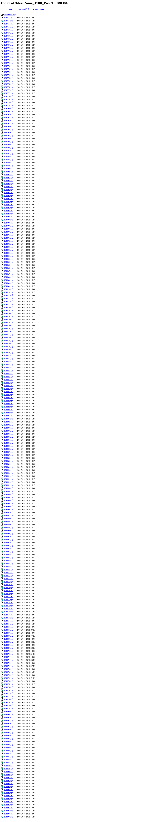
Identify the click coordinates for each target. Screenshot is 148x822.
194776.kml (8, 84)
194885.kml (8, 741)
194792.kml (8, 181)
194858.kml (8, 579)
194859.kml (8, 585)
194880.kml (8, 711)
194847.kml (8, 512)
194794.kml (8, 193)
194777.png (8, 93)
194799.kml (8, 223)
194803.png (8, 250)
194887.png (8, 757)
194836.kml (8, 446)
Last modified (23, 9)
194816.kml (8, 325)
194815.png (8, 322)
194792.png (8, 184)
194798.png (8, 220)
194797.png (8, 214)
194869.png (8, 648)
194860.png (8, 594)
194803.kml (8, 247)
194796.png (8, 208)
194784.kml (8, 132)
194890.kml (8, 772)
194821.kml (8, 355)
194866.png (8, 630)
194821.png (8, 359)
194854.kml (8, 554)
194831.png (8, 419)
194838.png (8, 461)
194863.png (8, 612)
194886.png (8, 750)
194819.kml (8, 343)
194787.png (8, 153)
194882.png (8, 726)
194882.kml (8, 723)
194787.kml (8, 150)
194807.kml (8, 271)
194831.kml (8, 416)
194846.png (8, 509)
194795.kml (8, 199)
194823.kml (8, 368)
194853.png (8, 551)
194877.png (8, 696)
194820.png (8, 352)
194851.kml (8, 536)
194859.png (8, 588)
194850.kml (8, 530)
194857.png (8, 576)
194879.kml (8, 705)
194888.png (8, 763)
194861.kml (8, 597)
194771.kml (8, 54)
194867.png (8, 636)
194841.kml (8, 476)
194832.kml (8, 422)
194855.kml (8, 561)
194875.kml (8, 681)
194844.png (8, 497)
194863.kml (8, 609)
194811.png (8, 298)
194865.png (8, 624)
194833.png (8, 431)
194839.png (8, 467)
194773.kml (8, 66)
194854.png (8, 558)
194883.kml (8, 729)
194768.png (8, 39)
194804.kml (8, 253)
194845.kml (8, 500)
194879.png (8, 708)
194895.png (8, 805)
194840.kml (8, 470)
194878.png (8, 702)
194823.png (8, 371)
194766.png (8, 27)
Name (10, 9)
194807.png (8, 274)
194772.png (8, 63)
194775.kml (8, 78)
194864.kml (8, 615)
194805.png (8, 262)
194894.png (8, 799)
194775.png (8, 81)
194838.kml (8, 458)
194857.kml (8, 573)
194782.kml (8, 120)
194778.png (8, 99)
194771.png (8, 57)
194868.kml (8, 639)
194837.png (8, 455)
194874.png (8, 678)
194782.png (8, 123)
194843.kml (8, 488)
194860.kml (8, 591)
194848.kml (8, 518)
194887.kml (8, 754)
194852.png (8, 545)
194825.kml (8, 380)
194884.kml (8, 735)
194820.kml (8, 349)
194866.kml (8, 627)
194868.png (8, 642)
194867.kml (8, 633)
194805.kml (8, 259)
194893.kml (8, 790)
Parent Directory (10, 15)
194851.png (8, 539)
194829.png (8, 407)
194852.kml (8, 542)
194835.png (8, 443)
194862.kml (8, 603)
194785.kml (8, 138)
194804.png (8, 256)
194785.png (8, 141)
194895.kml (8, 802)
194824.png (8, 377)
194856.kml (8, 567)
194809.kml (8, 283)
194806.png (8, 268)
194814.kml (8, 313)
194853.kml (8, 548)
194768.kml (8, 36)
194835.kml (8, 440)
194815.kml (8, 319)
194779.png (8, 105)
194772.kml (8, 60)
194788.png (8, 160)
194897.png (8, 817)
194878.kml (8, 699)
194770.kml (8, 48)
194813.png (8, 310)
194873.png (8, 672)
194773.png (8, 69)
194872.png (8, 666)
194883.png (8, 732)
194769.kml (8, 42)
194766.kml (8, 24)
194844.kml (8, 494)
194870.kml (8, 651)
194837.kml (8, 452)
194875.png (8, 684)
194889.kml (8, 766)
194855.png (8, 564)
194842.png (8, 485)
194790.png (8, 172)
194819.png (8, 346)
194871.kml (8, 657)
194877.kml (8, 693)
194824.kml (8, 374)
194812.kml (8, 301)
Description (39, 9)
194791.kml (8, 175)
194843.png (8, 491)
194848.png (8, 521)
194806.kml (8, 265)
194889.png (8, 769)
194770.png (8, 51)
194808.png (8, 280)
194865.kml (8, 621)
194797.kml (8, 211)
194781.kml (8, 114)
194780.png (8, 111)
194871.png (8, 660)
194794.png (8, 196)
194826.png (8, 389)
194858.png (8, 582)
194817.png (8, 334)
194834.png (8, 437)
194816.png (8, 328)
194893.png (8, 793)
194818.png (8, 340)
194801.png (8, 238)
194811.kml (8, 295)
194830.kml (8, 410)
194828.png (8, 401)
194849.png (8, 527)
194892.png (8, 787)
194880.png (8, 714)
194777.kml (8, 90)
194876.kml (8, 687)
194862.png (8, 606)
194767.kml (8, 30)
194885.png (8, 744)
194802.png (8, 244)
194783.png (8, 129)
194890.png (8, 775)
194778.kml (8, 96)
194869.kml (8, 645)
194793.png (8, 190)
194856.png (8, 570)
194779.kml (8, 102)
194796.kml (8, 205)
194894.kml (8, 796)
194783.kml (8, 126)
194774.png (8, 75)
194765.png (8, 21)
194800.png (8, 232)
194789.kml (8, 163)
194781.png (8, 117)
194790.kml (8, 169)
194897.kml (8, 814)
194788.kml (8, 156)
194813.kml (8, 307)
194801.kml (8, 235)
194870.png (8, 654)
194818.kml (8, 337)
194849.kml (8, 524)
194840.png (8, 473)
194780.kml (8, 108)
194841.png (8, 479)
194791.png (8, 178)
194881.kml (8, 717)
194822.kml (8, 362)
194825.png (8, 383)
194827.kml (8, 392)
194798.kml (8, 217)
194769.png (8, 45)
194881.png (8, 720)
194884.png (8, 738)
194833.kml (8, 428)
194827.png (8, 395)
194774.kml (8, 72)
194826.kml (8, 386)
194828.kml (8, 398)
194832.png (8, 425)
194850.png (8, 533)
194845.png (8, 503)
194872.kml (8, 663)
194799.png (8, 226)
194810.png (8, 292)
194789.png (8, 166)
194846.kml (8, 506)
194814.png (8, 316)
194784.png (8, 135)
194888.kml (8, 760)
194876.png (8, 690)
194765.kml (8, 18)
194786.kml (8, 144)
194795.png (8, 202)
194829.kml (8, 404)
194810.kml (8, 289)
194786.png (8, 147)
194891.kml (8, 778)
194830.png (8, 413)
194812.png (8, 304)
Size (32, 9)
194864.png (8, 618)
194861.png (8, 600)
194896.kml (8, 808)
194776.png (8, 87)
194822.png (8, 365)
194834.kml (8, 434)
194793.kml (8, 187)
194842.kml (8, 482)
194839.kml (8, 464)
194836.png (8, 449)
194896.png (8, 811)
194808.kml (8, 277)
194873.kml (8, 669)
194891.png (8, 781)
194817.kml (8, 331)
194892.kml (8, 784)
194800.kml (8, 229)
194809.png (8, 286)
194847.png (8, 515)
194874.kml (8, 675)
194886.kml (8, 747)
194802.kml (8, 241)
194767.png (8, 33)
